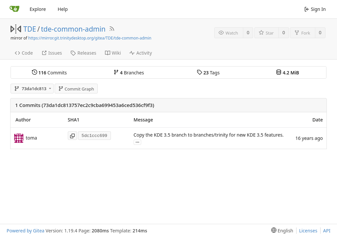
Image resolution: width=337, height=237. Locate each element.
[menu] (281, 230)
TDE (29, 29)
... (138, 142)
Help (63, 9)
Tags (208, 72)
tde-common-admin (73, 29)
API (326, 230)
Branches (129, 72)
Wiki (113, 53)
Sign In (315, 9)
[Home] (14, 9)
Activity (140, 53)
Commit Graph (76, 89)
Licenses (308, 230)
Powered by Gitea (25, 230)
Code (24, 53)
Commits (49, 72)
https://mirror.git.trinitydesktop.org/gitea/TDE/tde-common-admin (89, 38)
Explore (38, 9)
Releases (83, 53)
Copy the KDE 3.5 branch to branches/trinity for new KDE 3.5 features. (209, 135)
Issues (51, 53)
